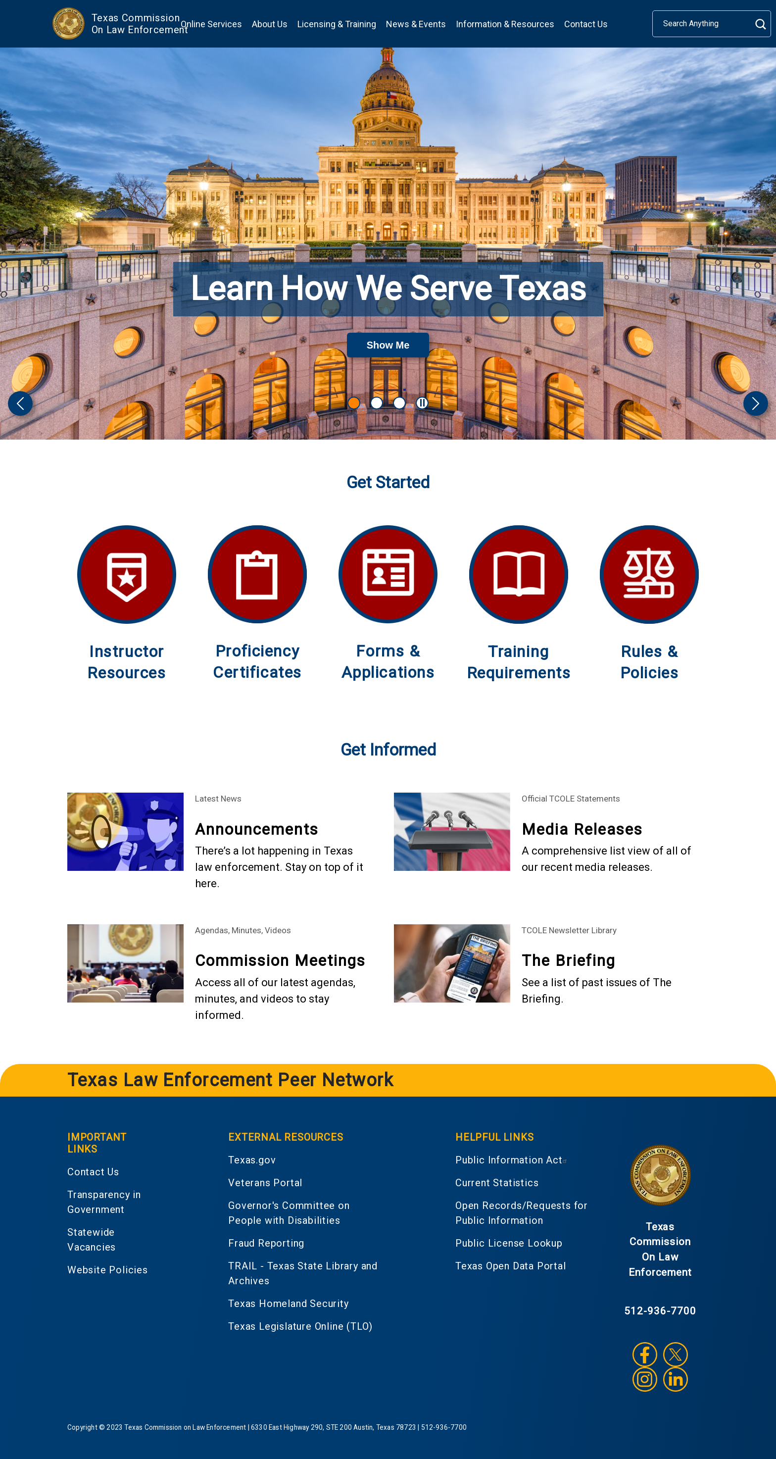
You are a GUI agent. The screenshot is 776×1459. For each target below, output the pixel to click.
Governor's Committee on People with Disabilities (288, 1213)
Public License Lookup (509, 1243)
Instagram (644, 1379)
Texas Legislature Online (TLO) (300, 1326)
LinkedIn (675, 1379)
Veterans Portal (265, 1183)
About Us (270, 24)
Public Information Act (512, 1160)
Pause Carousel (424, 402)
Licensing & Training (336, 24)
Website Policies (107, 1270)
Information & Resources (505, 24)
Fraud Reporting (266, 1243)
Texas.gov (252, 1160)
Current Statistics (496, 1183)
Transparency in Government (104, 1202)
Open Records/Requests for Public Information (521, 1213)
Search (760, 24)
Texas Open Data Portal (510, 1266)
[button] (20, 403)
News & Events (416, 24)
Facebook (644, 1354)
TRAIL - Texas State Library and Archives (303, 1273)
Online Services (211, 24)
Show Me (398, 344)
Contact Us (586, 24)
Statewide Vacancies (91, 1239)
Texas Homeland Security (288, 1303)
